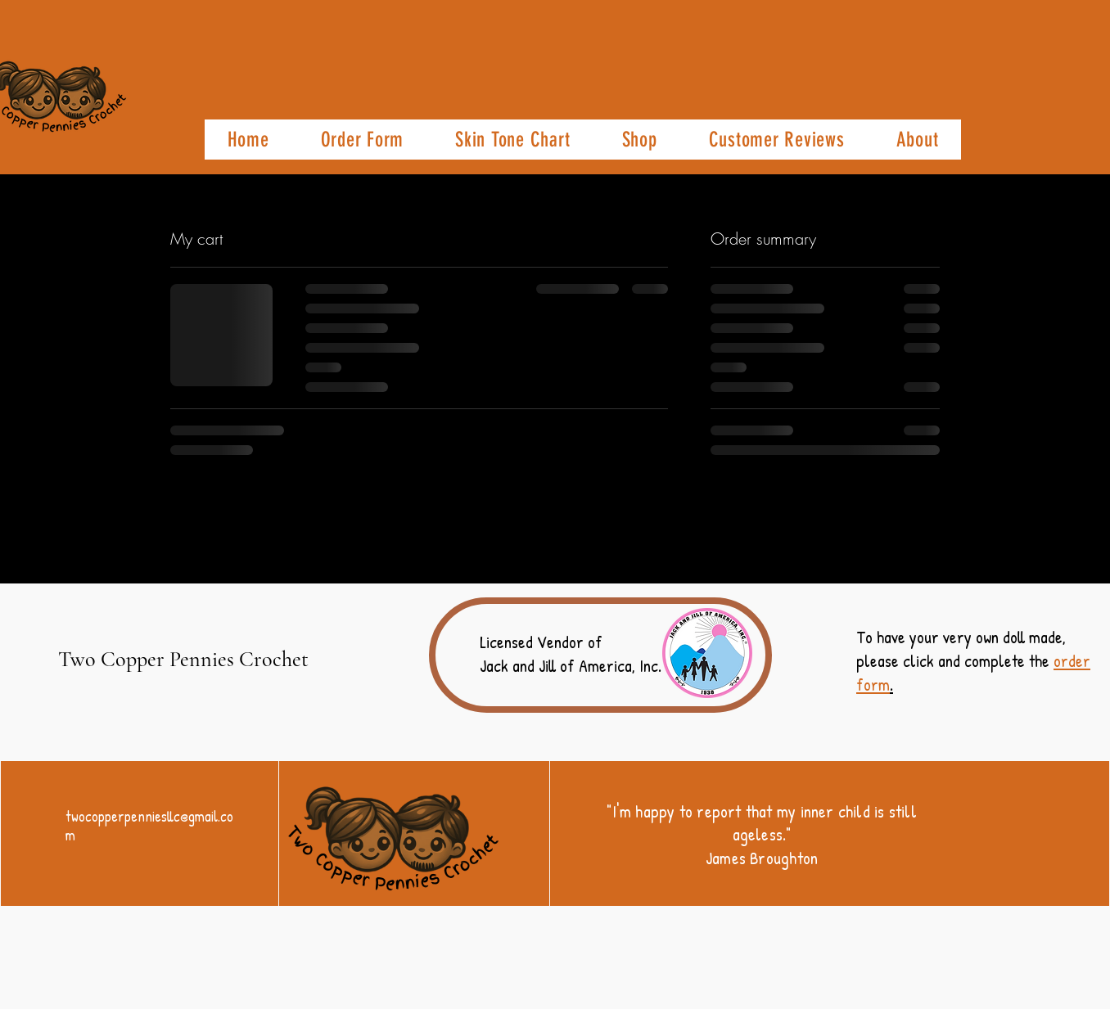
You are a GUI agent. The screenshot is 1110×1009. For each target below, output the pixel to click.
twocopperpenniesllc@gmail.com (149, 825)
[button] (362, 139)
